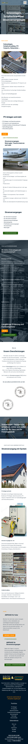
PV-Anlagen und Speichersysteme (11, 121)
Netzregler (14, 716)
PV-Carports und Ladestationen (10, 123)
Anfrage (14, 731)
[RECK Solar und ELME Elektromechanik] (5, 2)
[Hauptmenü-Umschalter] (25, 2)
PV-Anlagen (14, 707)
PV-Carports (14, 708)
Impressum (14, 727)
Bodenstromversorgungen (11, 220)
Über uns (14, 724)
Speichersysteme (14, 710)
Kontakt (14, 729)
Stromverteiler (14, 717)
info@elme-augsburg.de (14, 698)
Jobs (14, 726)
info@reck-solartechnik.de (14, 697)
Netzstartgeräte (8, 222)
